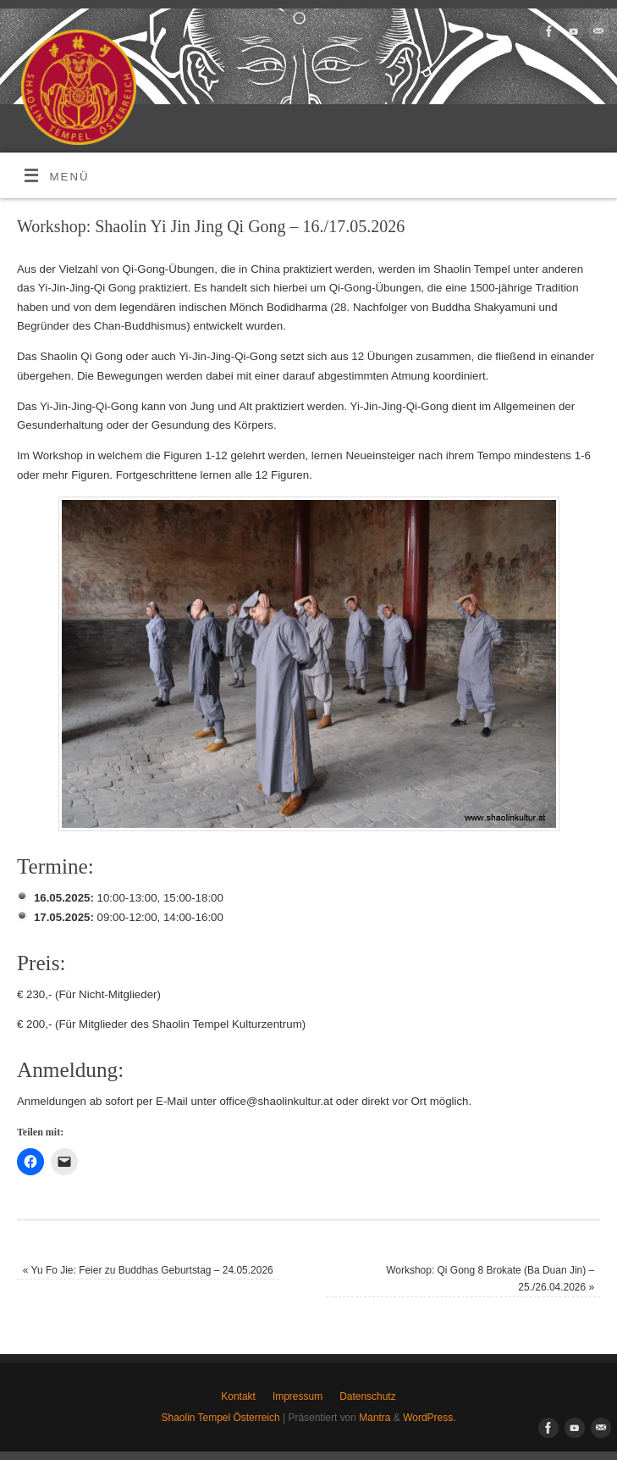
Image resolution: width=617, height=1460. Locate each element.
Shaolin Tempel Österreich (221, 1418)
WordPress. (429, 1418)
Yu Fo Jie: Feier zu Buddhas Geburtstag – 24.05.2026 (148, 1270)
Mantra (374, 1418)
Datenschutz (367, 1396)
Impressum (297, 1396)
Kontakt (238, 1396)
